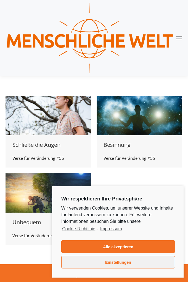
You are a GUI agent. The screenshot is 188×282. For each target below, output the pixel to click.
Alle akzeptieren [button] (118, 247)
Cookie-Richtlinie (78, 228)
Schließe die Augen (36, 144)
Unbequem (26, 222)
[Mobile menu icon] (179, 38)
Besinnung (117, 144)
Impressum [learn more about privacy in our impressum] (111, 228)
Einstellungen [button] (118, 262)
